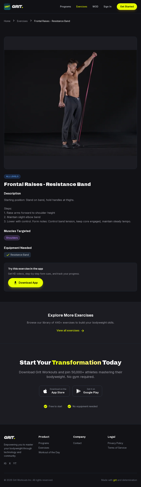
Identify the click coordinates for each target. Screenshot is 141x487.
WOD (95, 6)
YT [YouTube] (15, 463)
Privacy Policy (115, 443)
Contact (77, 443)
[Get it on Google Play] (87, 391)
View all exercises (71, 330)
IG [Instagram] (5, 463)
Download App (25, 283)
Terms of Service (117, 447)
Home (7, 21)
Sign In (108, 6)
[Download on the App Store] (54, 391)
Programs (65, 6)
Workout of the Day (49, 452)
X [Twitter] (10, 463)
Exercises (81, 6)
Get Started (127, 6)
